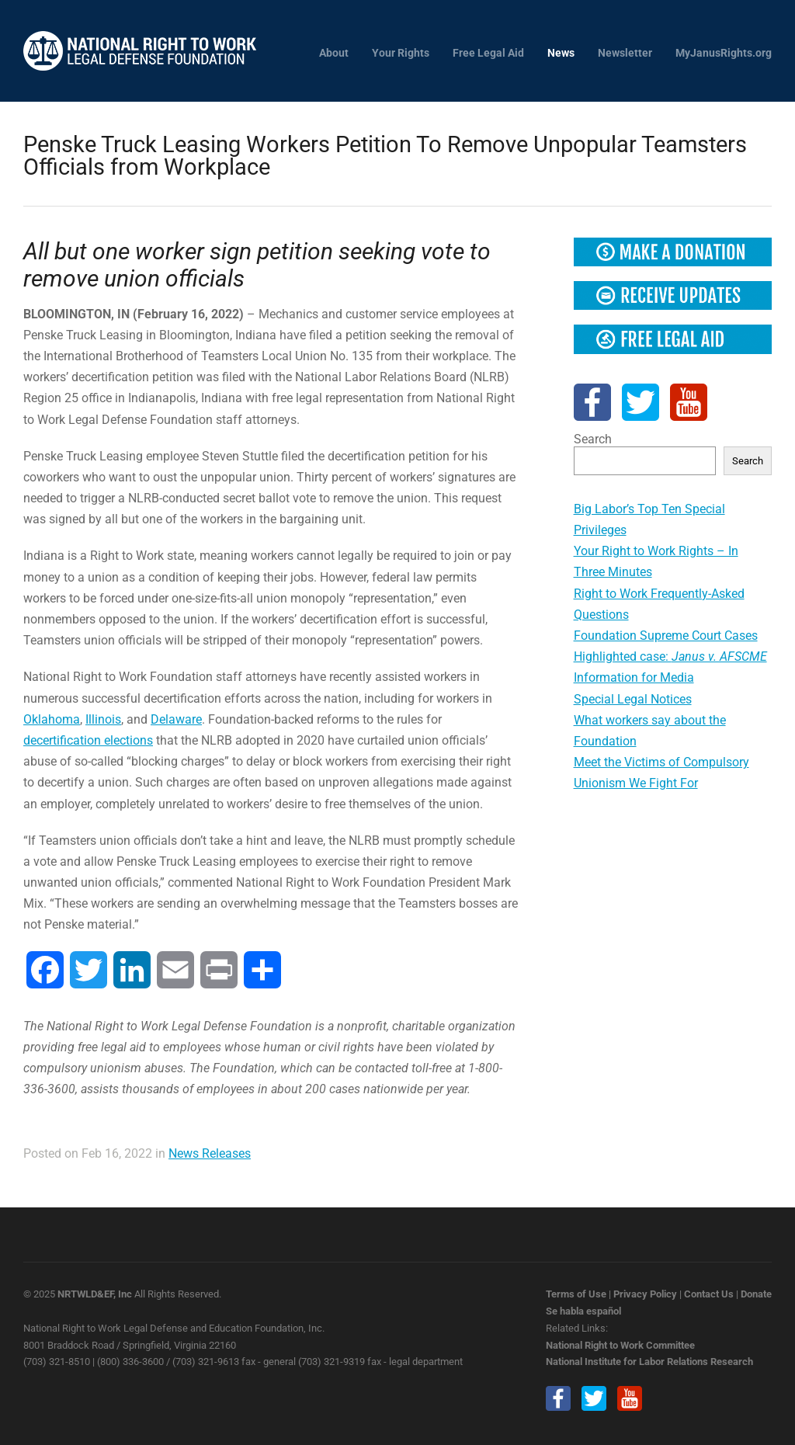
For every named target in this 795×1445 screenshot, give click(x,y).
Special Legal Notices (633, 699)
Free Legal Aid (488, 53)
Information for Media (634, 677)
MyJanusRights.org (723, 53)
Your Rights (400, 53)
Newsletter (625, 53)
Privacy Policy (645, 1294)
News (561, 53)
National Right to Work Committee (620, 1345)
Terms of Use (576, 1294)
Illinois (103, 719)
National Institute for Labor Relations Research (649, 1361)
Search (593, 439)
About (334, 53)
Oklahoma (51, 719)
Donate (756, 1294)
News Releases (209, 1153)
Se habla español (583, 1311)
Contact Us (709, 1294)
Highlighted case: (670, 656)
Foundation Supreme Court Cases (666, 635)
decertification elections (88, 740)
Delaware (176, 719)
